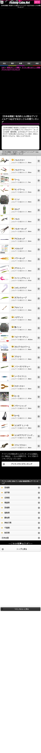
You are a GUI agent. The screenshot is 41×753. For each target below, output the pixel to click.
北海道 (5, 444)
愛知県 (5, 464)
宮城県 (5, 434)
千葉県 (5, 475)
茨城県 (5, 454)
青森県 (5, 449)
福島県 (5, 460)
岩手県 (5, 439)
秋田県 (5, 480)
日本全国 (5, 485)
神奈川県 (6, 469)
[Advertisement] (20, 39)
